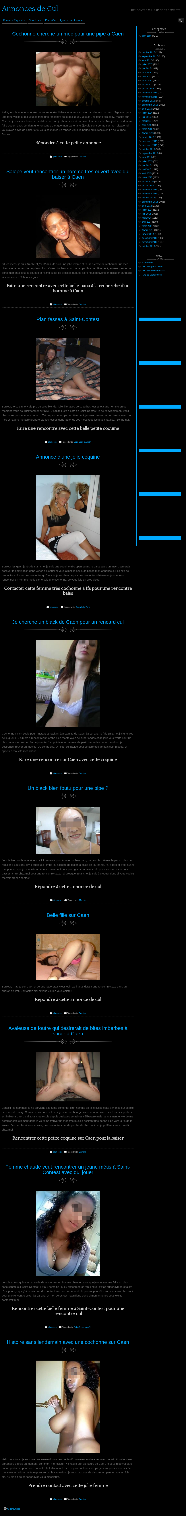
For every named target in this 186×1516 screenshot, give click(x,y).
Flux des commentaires (153, 270)
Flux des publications (152, 266)
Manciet (82, 900)
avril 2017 (147, 76)
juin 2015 (146, 165)
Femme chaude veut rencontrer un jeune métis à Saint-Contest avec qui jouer (67, 1169)
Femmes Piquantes (14, 20)
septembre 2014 (150, 202)
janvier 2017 (148, 88)
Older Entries (12, 1508)
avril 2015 (147, 173)
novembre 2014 (149, 193)
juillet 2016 (147, 113)
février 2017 (148, 84)
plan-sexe (57, 156)
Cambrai (82, 156)
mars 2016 (147, 129)
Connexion (147, 262)
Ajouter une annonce (72, 20)
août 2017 (147, 60)
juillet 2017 (147, 64)
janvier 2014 (148, 234)
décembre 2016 (149, 92)
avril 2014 (147, 222)
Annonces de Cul (30, 9)
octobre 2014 (148, 197)
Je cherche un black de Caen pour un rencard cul (68, 622)
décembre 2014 (149, 189)
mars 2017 (147, 80)
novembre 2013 (149, 242)
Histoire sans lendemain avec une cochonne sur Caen (68, 1342)
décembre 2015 (149, 141)
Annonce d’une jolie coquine (68, 457)
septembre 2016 (150, 105)
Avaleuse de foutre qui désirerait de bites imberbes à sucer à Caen (67, 1031)
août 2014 (147, 206)
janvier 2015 (148, 185)
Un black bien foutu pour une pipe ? (68, 788)
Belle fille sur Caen (68, 915)
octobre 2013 (148, 246)
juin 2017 (146, 68)
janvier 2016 (148, 137)
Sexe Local (35, 20)
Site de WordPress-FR (153, 275)
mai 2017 (146, 72)
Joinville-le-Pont (83, 607)
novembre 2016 (149, 97)
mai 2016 (146, 121)
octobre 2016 (148, 101)
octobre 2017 (148, 52)
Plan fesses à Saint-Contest (68, 319)
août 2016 (147, 109)
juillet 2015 (147, 161)
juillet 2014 (147, 210)
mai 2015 (146, 169)
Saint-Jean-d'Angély (82, 442)
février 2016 (148, 133)
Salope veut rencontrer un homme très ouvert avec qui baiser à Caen (67, 174)
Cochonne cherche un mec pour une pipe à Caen (68, 34)
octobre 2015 (148, 149)
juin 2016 (146, 117)
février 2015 (148, 181)
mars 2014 (147, 226)
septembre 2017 (150, 56)
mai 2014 (146, 218)
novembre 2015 (149, 145)
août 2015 (147, 157)
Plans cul (50, 20)
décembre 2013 (149, 238)
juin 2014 (146, 214)
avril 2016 (147, 125)
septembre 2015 (150, 153)
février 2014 (148, 230)
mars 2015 (147, 177)
